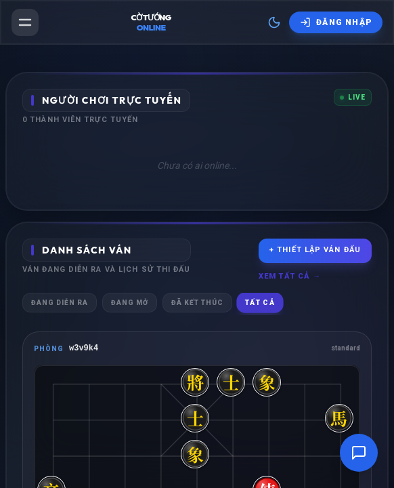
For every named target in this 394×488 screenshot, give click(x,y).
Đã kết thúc (197, 302)
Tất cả (260, 303)
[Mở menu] (25, 22)
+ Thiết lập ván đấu (315, 249)
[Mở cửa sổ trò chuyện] (359, 453)
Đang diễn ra (59, 302)
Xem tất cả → (290, 276)
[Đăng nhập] (335, 22)
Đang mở (129, 302)
